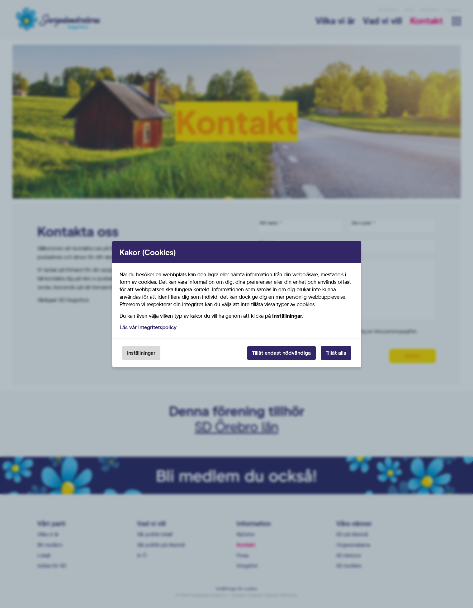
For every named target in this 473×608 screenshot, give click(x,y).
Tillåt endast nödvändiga (281, 352)
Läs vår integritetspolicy (148, 327)
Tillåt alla (336, 352)
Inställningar (141, 352)
